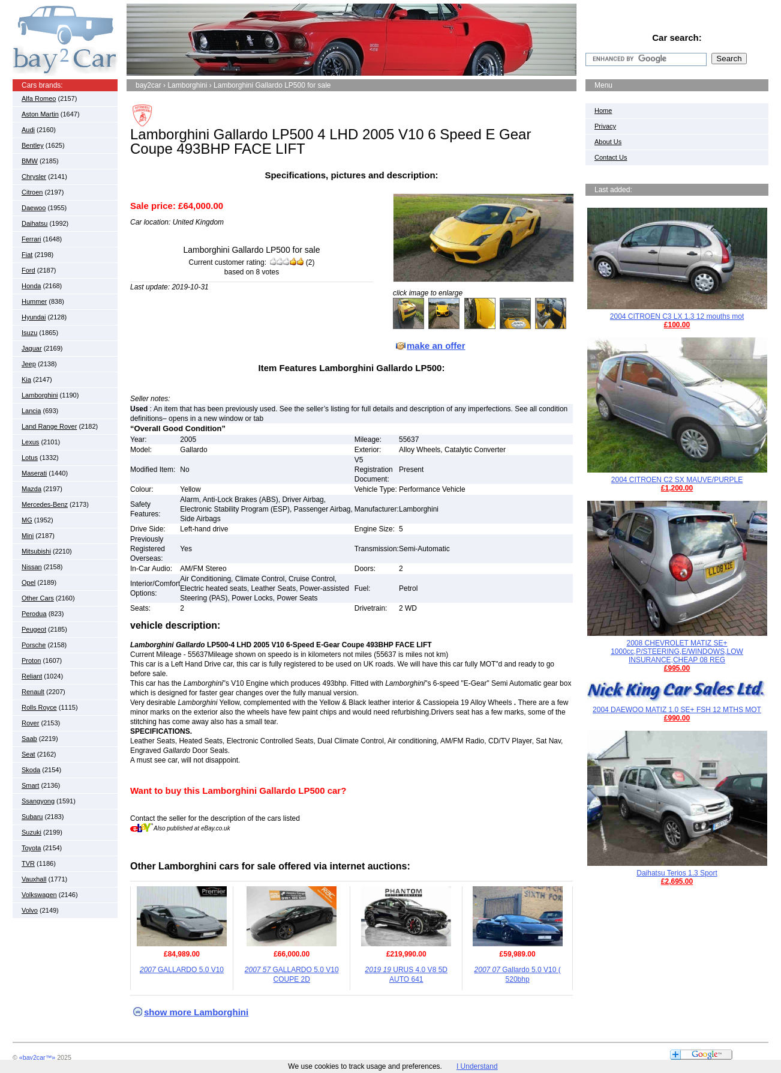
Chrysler (34, 176)
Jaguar (32, 348)
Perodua (34, 613)
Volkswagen (39, 894)
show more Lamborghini (196, 1012)
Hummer (34, 301)
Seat (28, 754)
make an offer (436, 345)
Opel (28, 582)
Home (603, 110)
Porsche (34, 644)
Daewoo (34, 207)
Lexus (30, 442)
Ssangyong (38, 801)
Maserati (34, 473)
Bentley (33, 145)
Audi (28, 129)
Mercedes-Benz (45, 504)
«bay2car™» (37, 1057)
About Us (607, 141)
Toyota (31, 847)
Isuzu (29, 332)
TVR (28, 863)
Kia (26, 379)
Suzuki (31, 832)
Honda (31, 285)
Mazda (31, 488)
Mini (28, 535)
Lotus (30, 457)
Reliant (32, 676)
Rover (30, 723)
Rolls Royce (39, 707)
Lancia (31, 410)
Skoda (31, 769)
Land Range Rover (49, 426)
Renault (33, 691)
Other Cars (38, 598)
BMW (30, 161)
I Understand (477, 1066)
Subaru (32, 816)
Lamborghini (40, 395)
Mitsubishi (36, 551)
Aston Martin (40, 114)
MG (27, 520)
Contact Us (610, 157)
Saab (29, 738)
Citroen (32, 192)
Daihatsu (34, 223)
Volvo (30, 910)
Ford (28, 270)
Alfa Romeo (39, 98)
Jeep (29, 363)
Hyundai (34, 317)
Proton (31, 660)
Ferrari (31, 239)
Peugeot (34, 629)
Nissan (32, 566)
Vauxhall (34, 879)
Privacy (605, 126)
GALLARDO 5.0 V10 (182, 970)
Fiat (27, 254)
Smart (30, 785)
